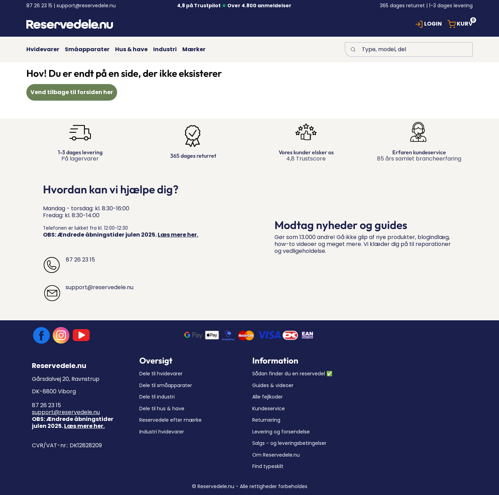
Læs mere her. (178, 235)
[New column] (69, 24)
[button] (428, 24)
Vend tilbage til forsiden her (71, 92)
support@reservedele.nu (66, 412)
